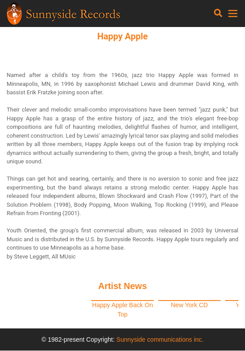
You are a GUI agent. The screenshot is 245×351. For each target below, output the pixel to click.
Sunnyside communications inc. (160, 339)
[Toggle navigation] (218, 13)
